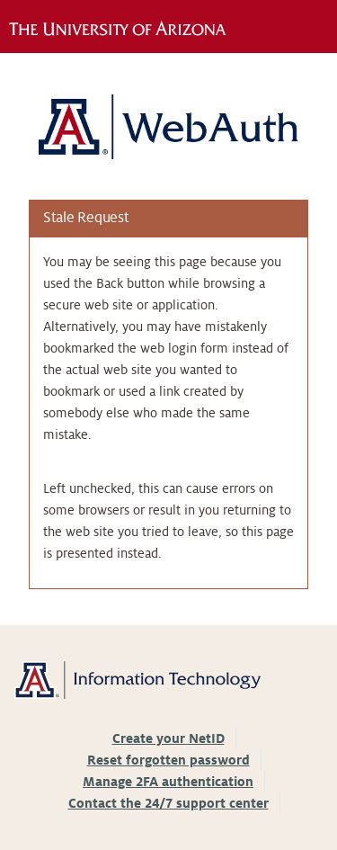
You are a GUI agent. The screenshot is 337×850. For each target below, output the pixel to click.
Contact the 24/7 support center (168, 803)
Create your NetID (168, 738)
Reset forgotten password (168, 760)
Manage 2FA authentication (168, 781)
